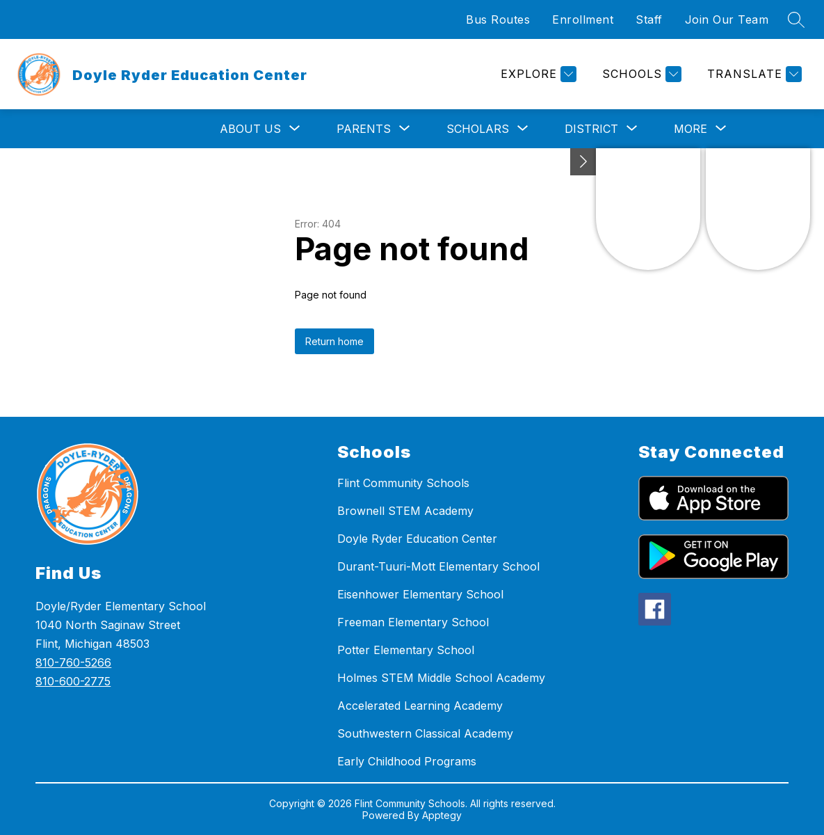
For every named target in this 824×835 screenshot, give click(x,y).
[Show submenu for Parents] (364, 128)
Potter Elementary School (405, 650)
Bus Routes (498, 19)
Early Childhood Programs (406, 761)
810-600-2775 (73, 681)
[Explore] (536, 74)
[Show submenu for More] (690, 128)
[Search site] (796, 19)
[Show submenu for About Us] (250, 128)
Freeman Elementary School (413, 622)
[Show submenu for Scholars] (477, 128)
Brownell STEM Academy (405, 511)
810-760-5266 (73, 662)
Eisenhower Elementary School (420, 594)
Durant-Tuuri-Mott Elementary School (438, 566)
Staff (649, 19)
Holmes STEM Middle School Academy (441, 678)
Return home (334, 341)
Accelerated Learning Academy (420, 706)
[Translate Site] (753, 74)
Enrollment (582, 19)
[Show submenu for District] (591, 128)
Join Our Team (727, 19)
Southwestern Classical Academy (425, 733)
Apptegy (442, 815)
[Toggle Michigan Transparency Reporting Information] (583, 161)
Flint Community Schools (403, 483)
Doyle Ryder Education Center (417, 539)
